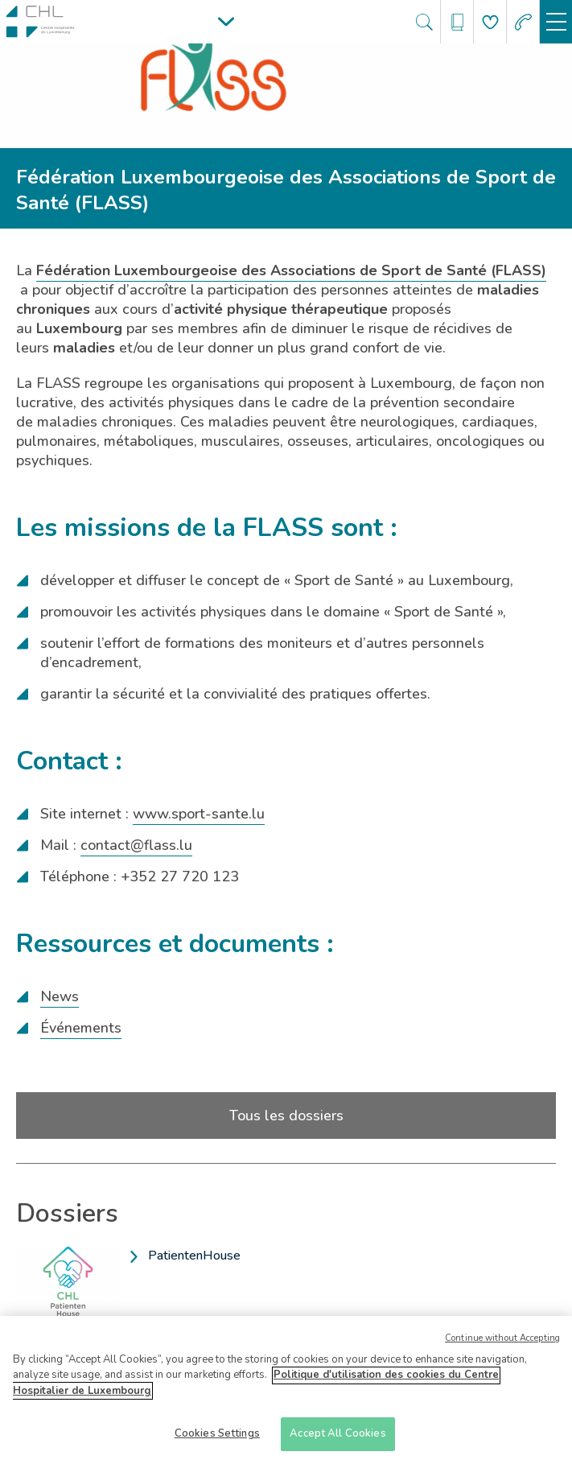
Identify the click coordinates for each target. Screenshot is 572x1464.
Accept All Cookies (337, 1439)
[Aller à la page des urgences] (523, 22)
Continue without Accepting (502, 1343)
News (59, 996)
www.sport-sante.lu (199, 813)
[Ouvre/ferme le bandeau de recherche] (424, 22)
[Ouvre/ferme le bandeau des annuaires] (457, 22)
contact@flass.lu (136, 845)
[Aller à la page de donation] (490, 22)
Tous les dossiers (286, 1115)
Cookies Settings (217, 1439)
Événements (80, 1027)
